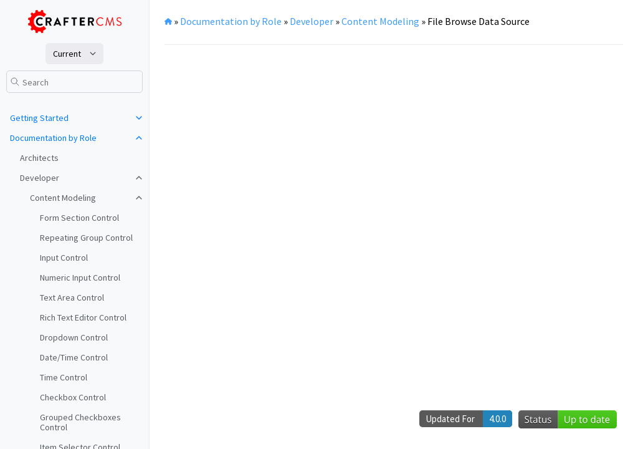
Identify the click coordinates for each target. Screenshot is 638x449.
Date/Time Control (74, 357)
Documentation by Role (53, 137)
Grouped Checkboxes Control (80, 422)
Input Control (64, 257)
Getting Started (39, 117)
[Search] (74, 81)
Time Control (63, 377)
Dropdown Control (74, 337)
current (67, 53)
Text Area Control (72, 297)
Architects (39, 157)
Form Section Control (79, 217)
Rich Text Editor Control (83, 317)
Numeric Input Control (80, 277)
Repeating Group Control (86, 237)
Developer (39, 177)
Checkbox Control (73, 397)
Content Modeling (63, 197)
